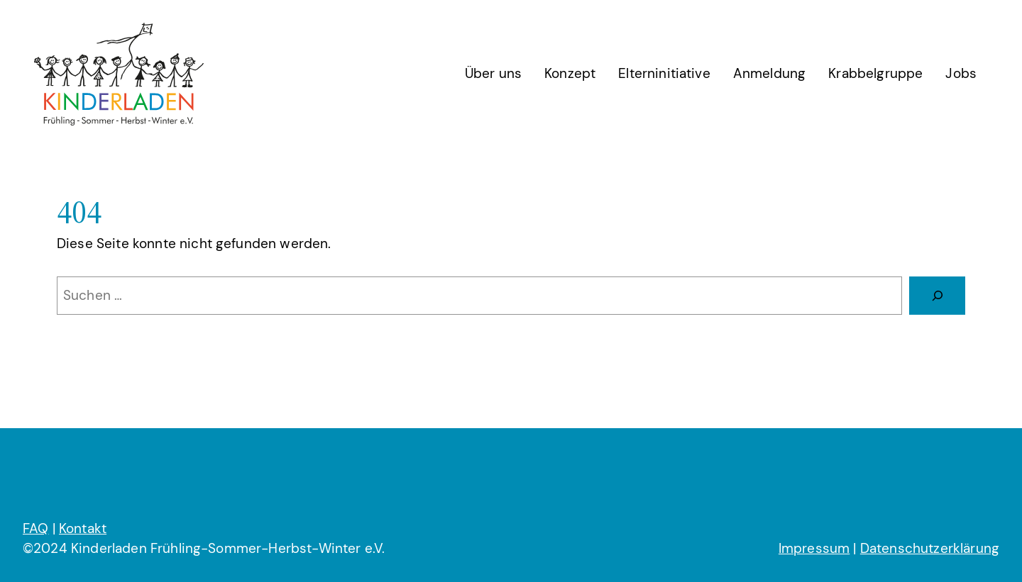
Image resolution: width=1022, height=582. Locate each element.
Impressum (814, 548)
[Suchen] (937, 295)
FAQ (35, 528)
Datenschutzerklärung (929, 548)
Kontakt (82, 528)
